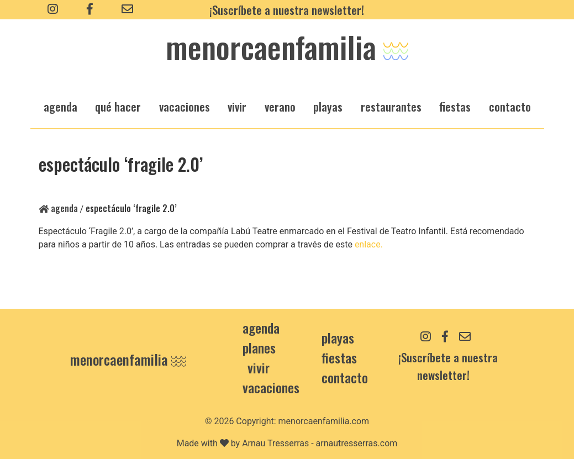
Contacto (510, 106)
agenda (60, 106)
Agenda (58, 208)
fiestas (455, 106)
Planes (259, 347)
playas (328, 106)
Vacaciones (271, 387)
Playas (338, 337)
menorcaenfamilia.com (324, 421)
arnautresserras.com (357, 443)
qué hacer (118, 106)
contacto (345, 377)
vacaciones (184, 106)
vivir (237, 106)
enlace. (369, 244)
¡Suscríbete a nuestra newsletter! (286, 9)
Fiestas (339, 357)
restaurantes (391, 106)
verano (280, 106)
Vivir (258, 367)
